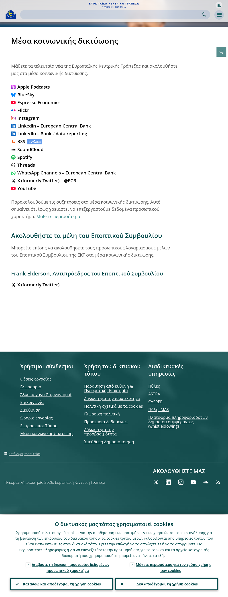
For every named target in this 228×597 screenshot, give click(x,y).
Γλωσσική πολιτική (102, 414)
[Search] (111, 14)
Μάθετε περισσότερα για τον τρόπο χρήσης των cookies (173, 566)
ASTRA (154, 394)
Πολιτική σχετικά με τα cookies (113, 406)
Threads (23, 165)
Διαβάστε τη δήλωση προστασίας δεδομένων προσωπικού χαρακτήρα (70, 566)
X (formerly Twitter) (35, 285)
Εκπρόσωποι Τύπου (38, 425)
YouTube (23, 188)
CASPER (155, 401)
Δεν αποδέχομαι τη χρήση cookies (166, 583)
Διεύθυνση (30, 410)
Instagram (25, 118)
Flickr (20, 110)
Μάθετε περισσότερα (58, 216)
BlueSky (23, 95)
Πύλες (154, 386)
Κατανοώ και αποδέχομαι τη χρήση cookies (61, 583)
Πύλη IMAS (158, 409)
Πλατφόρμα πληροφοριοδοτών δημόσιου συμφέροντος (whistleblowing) (178, 422)
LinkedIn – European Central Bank (51, 126)
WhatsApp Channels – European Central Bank (63, 173)
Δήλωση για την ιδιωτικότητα (112, 398)
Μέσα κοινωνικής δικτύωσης (47, 433)
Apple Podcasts (30, 87)
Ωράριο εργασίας (36, 418)
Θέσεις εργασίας (35, 379)
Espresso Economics (36, 102)
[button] (219, 5)
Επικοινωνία (32, 402)
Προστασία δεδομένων (106, 421)
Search (204, 14)
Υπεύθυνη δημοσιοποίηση (109, 441)
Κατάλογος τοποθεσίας (25, 454)
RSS (18, 141)
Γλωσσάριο (30, 386)
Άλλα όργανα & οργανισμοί (45, 394)
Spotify (21, 157)
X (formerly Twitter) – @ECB (43, 181)
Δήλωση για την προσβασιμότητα (100, 432)
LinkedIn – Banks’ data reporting (49, 134)
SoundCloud (27, 149)
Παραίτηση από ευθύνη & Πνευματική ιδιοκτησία (108, 388)
